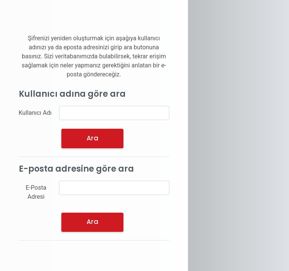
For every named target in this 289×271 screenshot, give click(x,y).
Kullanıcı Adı (35, 112)
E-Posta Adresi (36, 192)
